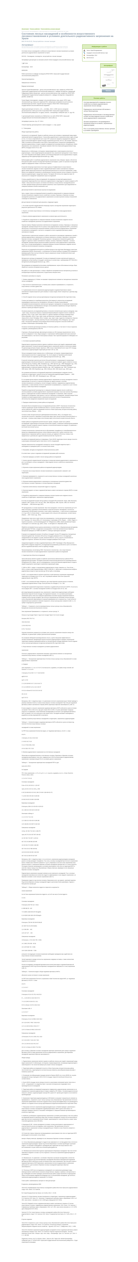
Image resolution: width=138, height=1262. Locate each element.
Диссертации (25, 29)
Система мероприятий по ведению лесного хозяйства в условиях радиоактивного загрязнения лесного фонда (97, 104)
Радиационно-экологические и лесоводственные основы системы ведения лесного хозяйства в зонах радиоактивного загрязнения (99, 116)
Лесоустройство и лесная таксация (50, 29)
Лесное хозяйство (35, 29)
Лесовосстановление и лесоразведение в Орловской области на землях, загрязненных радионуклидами (98, 123)
